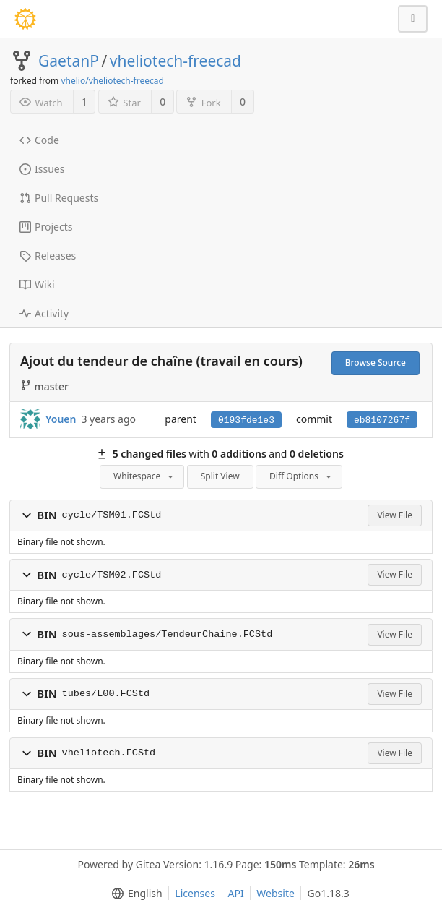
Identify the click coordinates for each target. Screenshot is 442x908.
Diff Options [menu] (301, 476)
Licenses (195, 893)
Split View (220, 476)
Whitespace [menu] (144, 476)
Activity (44, 313)
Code (39, 140)
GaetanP (68, 60)
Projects (46, 227)
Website (275, 893)
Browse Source (375, 362)
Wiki (37, 284)
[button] (26, 515)
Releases (48, 255)
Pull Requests (59, 198)
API (236, 893)
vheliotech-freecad (175, 60)
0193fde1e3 (246, 420)
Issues (42, 169)
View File (394, 515)
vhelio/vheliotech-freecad (112, 80)
